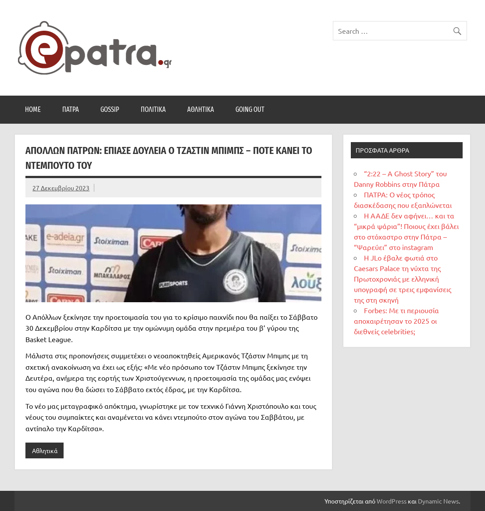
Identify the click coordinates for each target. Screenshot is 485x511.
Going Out (249, 109)
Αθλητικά (200, 109)
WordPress (392, 501)
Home (33, 109)
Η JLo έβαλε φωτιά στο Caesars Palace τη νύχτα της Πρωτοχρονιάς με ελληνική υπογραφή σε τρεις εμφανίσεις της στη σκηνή (402, 278)
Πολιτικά (153, 109)
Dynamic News (438, 501)
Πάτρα (70, 109)
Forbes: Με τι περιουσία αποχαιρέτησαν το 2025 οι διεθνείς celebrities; (396, 321)
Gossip (109, 109)
